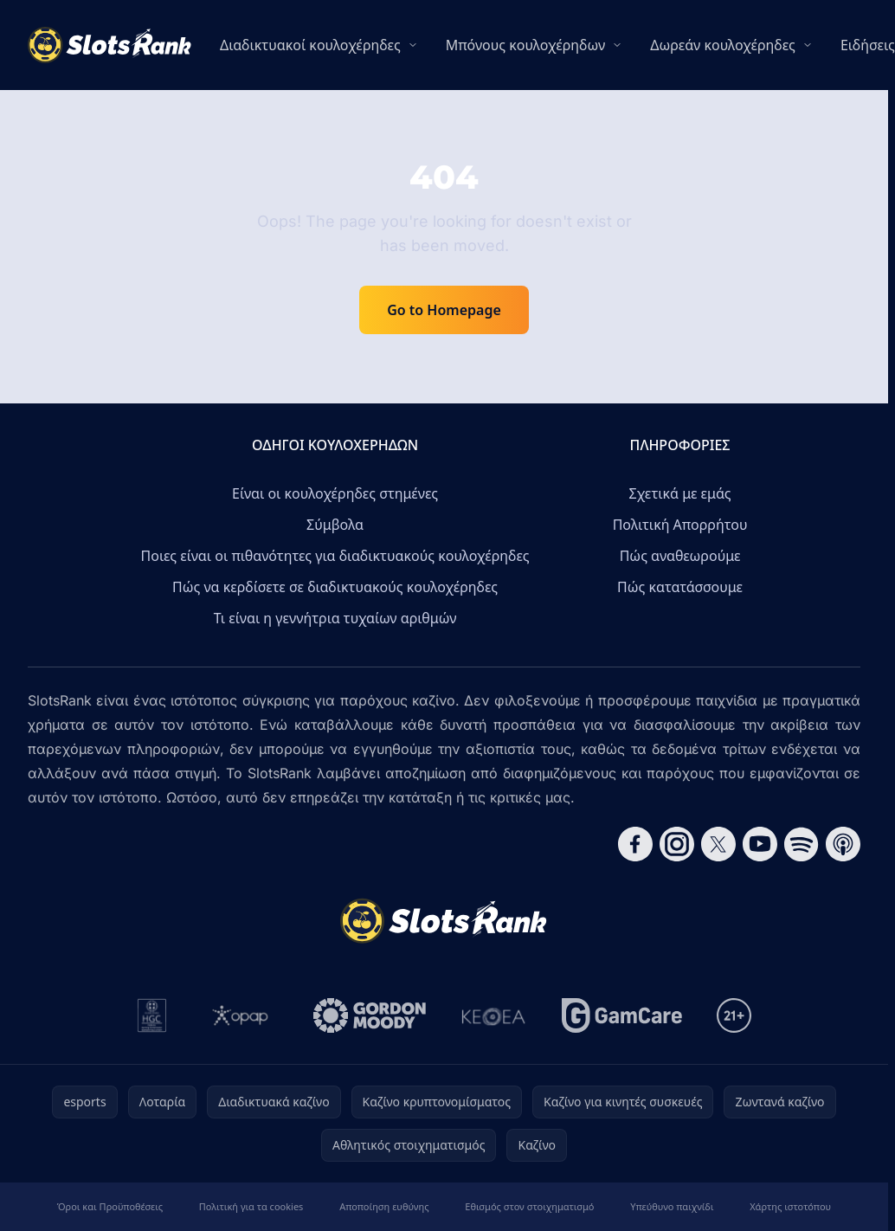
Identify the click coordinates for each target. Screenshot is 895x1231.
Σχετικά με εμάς (680, 493)
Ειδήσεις (867, 45)
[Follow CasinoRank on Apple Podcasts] (843, 844)
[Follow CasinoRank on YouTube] (760, 844)
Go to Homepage (444, 309)
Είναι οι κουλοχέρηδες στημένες (335, 493)
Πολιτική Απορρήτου (680, 524)
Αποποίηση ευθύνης (383, 1206)
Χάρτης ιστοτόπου (790, 1206)
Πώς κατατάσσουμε (680, 586)
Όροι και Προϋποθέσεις (110, 1206)
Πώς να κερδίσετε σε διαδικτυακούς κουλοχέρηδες (335, 586)
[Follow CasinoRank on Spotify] (801, 844)
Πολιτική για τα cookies (251, 1206)
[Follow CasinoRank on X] (718, 844)
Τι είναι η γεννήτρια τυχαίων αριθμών (335, 618)
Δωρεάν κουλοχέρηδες (722, 45)
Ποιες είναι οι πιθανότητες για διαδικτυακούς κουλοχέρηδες (335, 555)
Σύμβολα (335, 524)
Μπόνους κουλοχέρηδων (525, 45)
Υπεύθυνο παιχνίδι (671, 1206)
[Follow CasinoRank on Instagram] (677, 844)
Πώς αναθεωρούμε (680, 555)
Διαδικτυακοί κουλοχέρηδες (310, 45)
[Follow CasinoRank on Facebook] (635, 844)
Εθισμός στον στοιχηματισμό (529, 1206)
